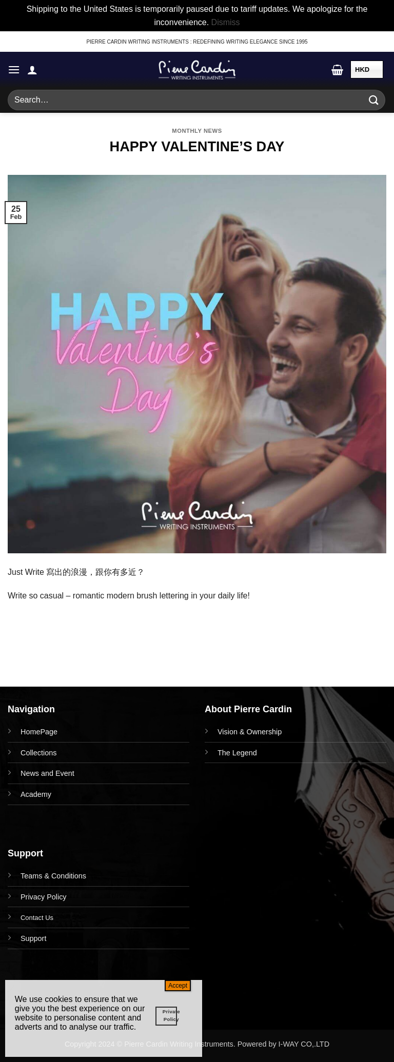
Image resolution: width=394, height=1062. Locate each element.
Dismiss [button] (225, 22)
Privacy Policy (44, 897)
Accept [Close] (177, 985)
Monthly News (197, 131)
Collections (38, 753)
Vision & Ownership (250, 732)
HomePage (39, 732)
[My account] (32, 69)
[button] (14, 69)
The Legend (237, 753)
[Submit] (374, 100)
